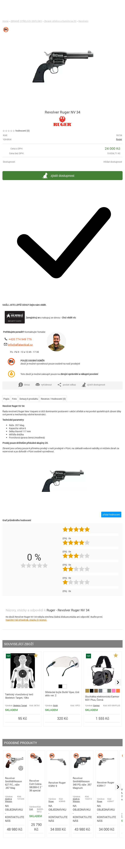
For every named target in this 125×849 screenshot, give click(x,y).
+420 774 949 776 (20, 339)
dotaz (24, 384)
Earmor (96, 705)
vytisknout (43, 384)
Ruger (119, 139)
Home (5, 21)
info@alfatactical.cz (20, 344)
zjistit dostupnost (57, 176)
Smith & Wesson (8, 800)
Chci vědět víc (69, 317)
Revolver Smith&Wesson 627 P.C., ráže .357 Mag (13, 782)
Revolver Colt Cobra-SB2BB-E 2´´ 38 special (36, 785)
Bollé (55, 705)
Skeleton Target (20, 705)
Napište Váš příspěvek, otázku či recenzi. (26, 619)
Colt (31, 809)
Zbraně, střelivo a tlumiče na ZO (60, 21)
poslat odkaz (66, 384)
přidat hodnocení (111, 514)
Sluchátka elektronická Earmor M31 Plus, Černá (102, 698)
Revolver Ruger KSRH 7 (105, 784)
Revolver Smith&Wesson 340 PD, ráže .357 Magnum (82, 782)
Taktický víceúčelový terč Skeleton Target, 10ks (19, 696)
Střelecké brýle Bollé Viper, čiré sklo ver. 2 (62, 693)
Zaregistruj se (33, 317)
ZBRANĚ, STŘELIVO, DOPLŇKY (26, 21)
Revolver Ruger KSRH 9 (57, 784)
